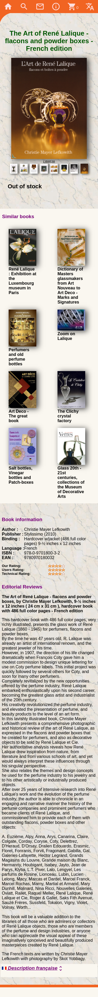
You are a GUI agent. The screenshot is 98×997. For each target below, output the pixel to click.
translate (89, 6)
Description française (33, 968)
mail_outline (40, 6)
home (8, 6)
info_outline (55, 6)
